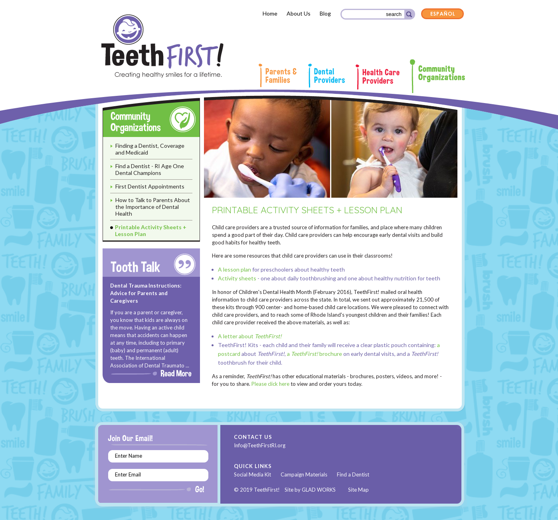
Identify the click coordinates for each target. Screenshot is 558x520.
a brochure (314, 353)
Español (442, 14)
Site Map (358, 489)
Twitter (310, 446)
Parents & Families (277, 75)
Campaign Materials (304, 474)
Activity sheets (237, 278)
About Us (299, 13)
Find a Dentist (353, 474)
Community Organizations (437, 76)
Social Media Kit (252, 474)
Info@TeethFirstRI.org (259, 445)
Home (270, 13)
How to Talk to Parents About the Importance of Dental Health (152, 206)
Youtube (322, 446)
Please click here (270, 384)
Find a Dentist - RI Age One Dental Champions (149, 169)
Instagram (334, 446)
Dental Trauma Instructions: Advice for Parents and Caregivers (145, 293)
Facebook (297, 446)
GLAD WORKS (319, 489)
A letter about (250, 336)
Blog (325, 13)
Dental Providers (326, 75)
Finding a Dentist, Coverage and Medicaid (149, 149)
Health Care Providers (378, 76)
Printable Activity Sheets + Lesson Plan (150, 230)
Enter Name (128, 456)
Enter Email (128, 474)
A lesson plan (235, 269)
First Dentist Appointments (149, 186)
